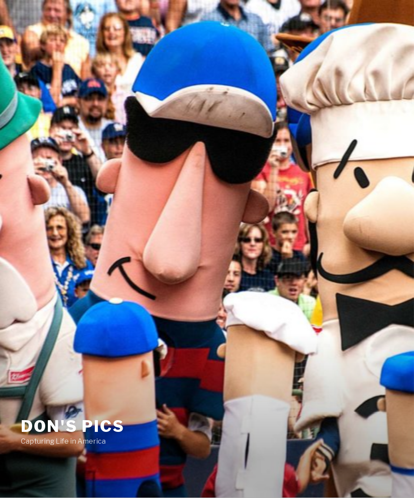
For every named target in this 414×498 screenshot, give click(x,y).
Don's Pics (73, 426)
